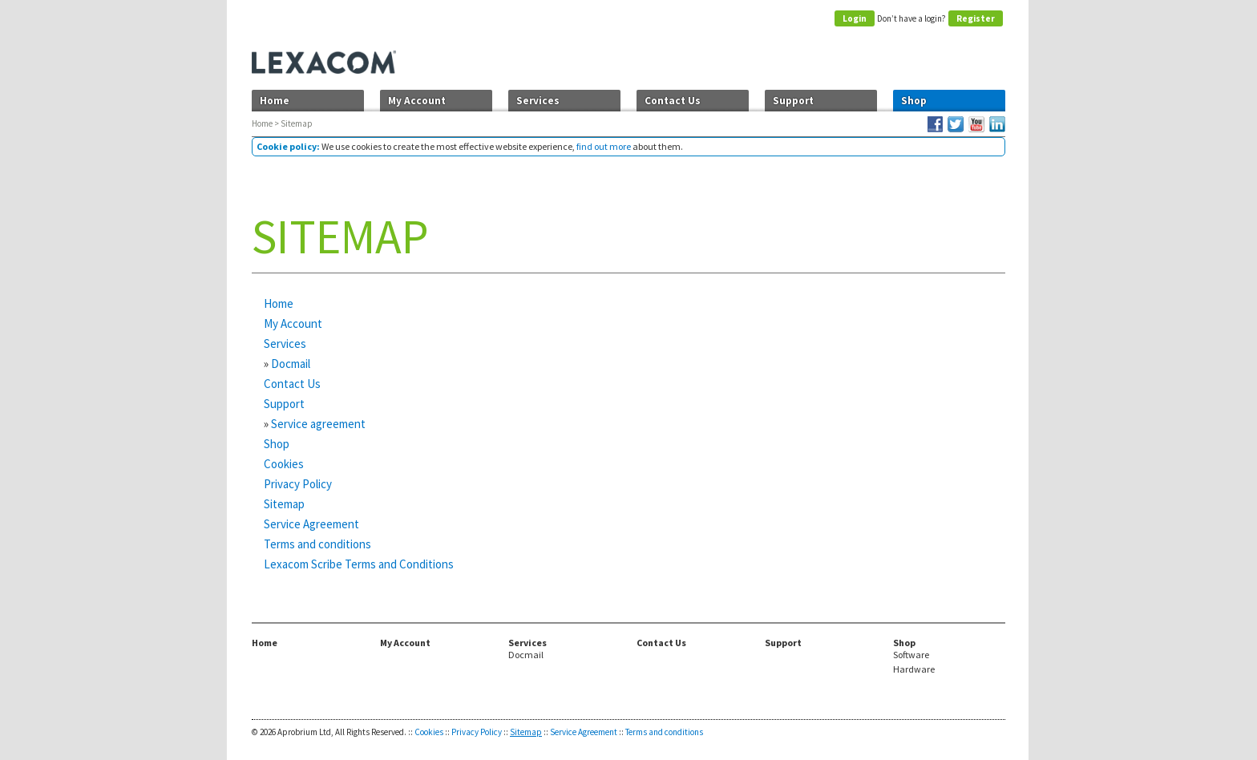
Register (975, 18)
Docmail (290, 363)
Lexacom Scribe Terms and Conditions (359, 564)
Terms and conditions (317, 544)
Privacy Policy (298, 483)
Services (538, 100)
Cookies (284, 463)
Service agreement (318, 423)
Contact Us (673, 100)
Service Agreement (311, 524)
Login (855, 18)
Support (793, 100)
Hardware (914, 669)
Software (911, 655)
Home (274, 100)
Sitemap (284, 503)
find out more (603, 146)
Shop (914, 100)
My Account (417, 100)
